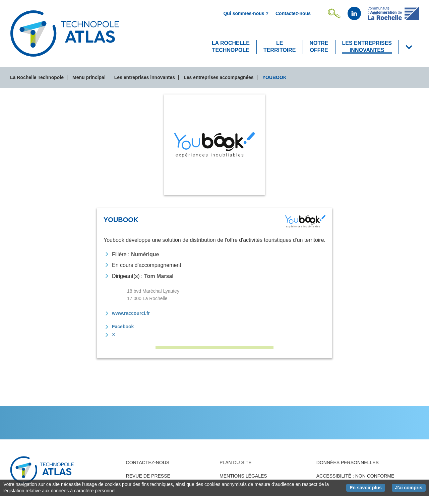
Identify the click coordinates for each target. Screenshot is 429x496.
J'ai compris (410, 487)
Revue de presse (148, 476)
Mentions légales (243, 476)
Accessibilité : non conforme (355, 476)
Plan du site (236, 462)
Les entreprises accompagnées (219, 77)
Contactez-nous (148, 462)
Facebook (123, 326)
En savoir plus (367, 487)
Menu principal (89, 77)
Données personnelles (347, 462)
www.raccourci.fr (131, 313)
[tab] (214, 144)
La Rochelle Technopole (37, 77)
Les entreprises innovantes (144, 77)
